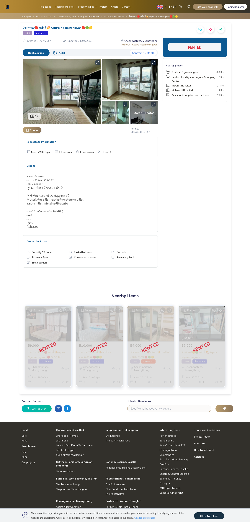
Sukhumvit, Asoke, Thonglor (123, 501)
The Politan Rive (115, 493)
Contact (126, 6)
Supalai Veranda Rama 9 (70, 454)
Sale (24, 435)
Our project (28, 462)
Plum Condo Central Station (121, 489)
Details (31, 165)
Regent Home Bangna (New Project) (126, 467)
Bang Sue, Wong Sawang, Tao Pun (76, 478)
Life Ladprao (113, 435)
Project (103, 6)
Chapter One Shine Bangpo (71, 489)
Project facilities (37, 241)
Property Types (87, 6)
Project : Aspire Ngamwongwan (140, 44)
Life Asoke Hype (65, 449)
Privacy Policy (202, 436)
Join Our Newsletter (139, 401)
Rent (24, 440)
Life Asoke (62, 440)
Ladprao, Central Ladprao (122, 429)
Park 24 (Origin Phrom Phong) (122, 506)
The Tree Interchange (68, 484)
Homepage (45, 6)
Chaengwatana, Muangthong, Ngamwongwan (78, 16)
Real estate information (41, 141)
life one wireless (65, 471)
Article (114, 6)
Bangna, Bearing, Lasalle (121, 461)
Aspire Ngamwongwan (114, 16)
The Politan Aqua (115, 484)
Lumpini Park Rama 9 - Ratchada (74, 445)
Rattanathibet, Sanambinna (123, 478)
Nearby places (174, 65)
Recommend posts (64, 6)
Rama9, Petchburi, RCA (70, 429)
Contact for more (32, 401)
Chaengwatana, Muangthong (74, 501)
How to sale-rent (204, 449)
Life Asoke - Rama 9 (67, 435)
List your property (207, 6)
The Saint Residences (118, 440)
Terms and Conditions (207, 429)
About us (199, 443)
